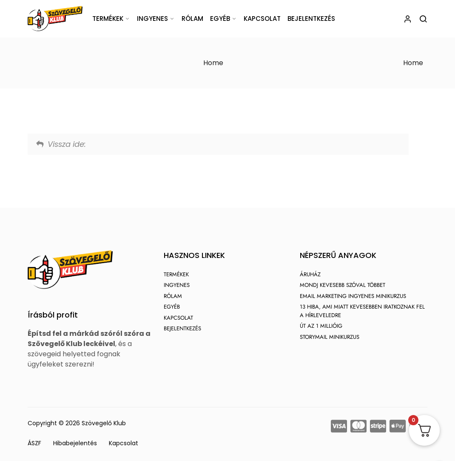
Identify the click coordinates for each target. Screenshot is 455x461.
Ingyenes (152, 18)
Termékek (107, 18)
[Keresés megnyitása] (423, 18)
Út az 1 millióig (321, 326)
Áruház (310, 274)
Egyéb (220, 18)
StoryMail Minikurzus (329, 337)
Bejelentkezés (311, 18)
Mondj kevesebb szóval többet (342, 285)
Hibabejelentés (75, 443)
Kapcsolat (262, 18)
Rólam (192, 18)
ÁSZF (34, 443)
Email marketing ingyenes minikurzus (353, 296)
